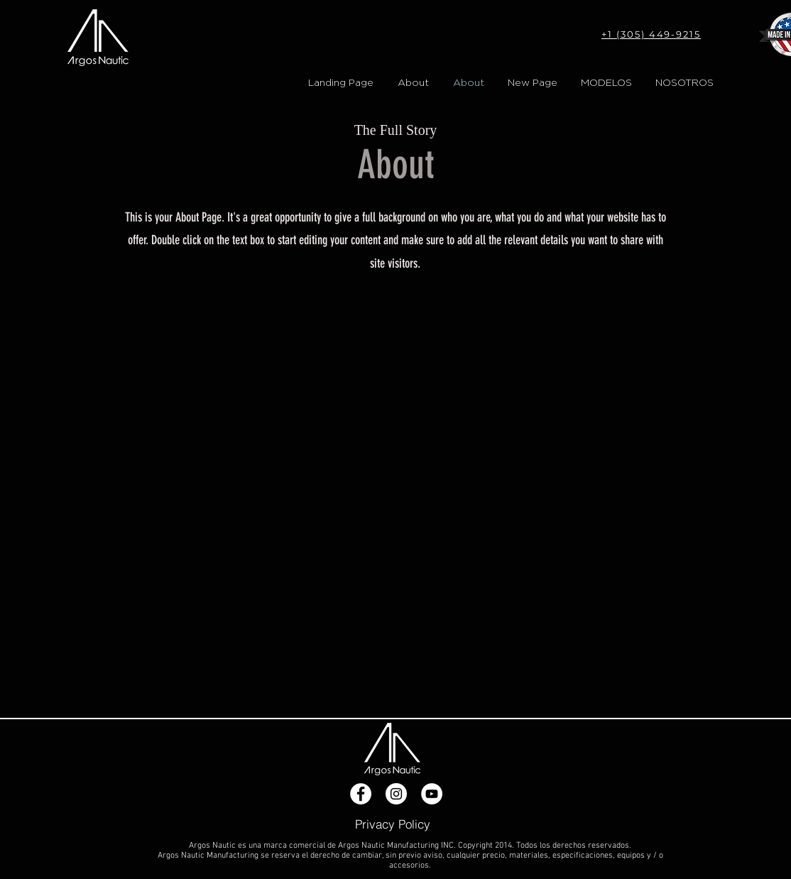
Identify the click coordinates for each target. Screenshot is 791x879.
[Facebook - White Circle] (360, 793)
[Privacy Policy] (392, 823)
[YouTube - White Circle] (431, 793)
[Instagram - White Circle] (396, 793)
